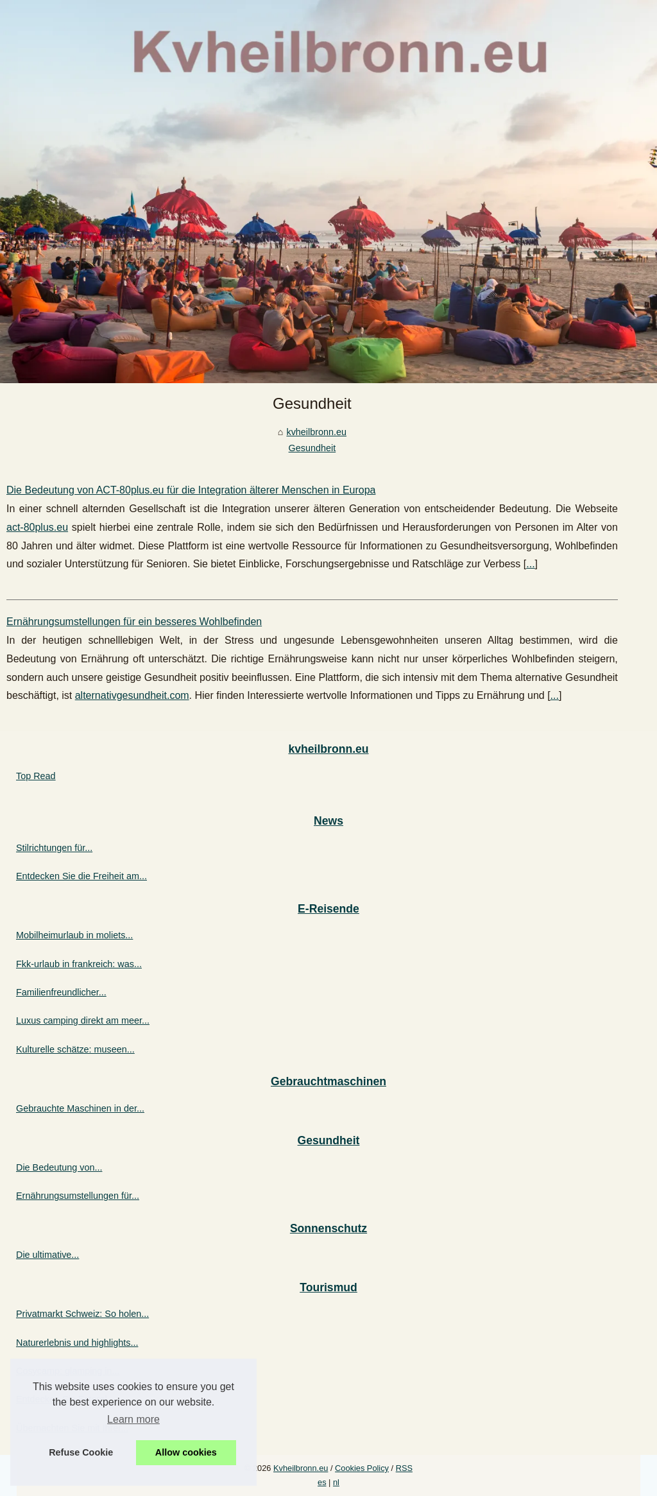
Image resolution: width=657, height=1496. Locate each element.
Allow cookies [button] (186, 1452)
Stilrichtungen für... (54, 848)
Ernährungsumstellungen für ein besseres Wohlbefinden (134, 621)
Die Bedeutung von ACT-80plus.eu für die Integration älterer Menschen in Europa (190, 490)
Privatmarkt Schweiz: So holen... (82, 1314)
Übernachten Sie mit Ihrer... (72, 1428)
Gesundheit (312, 448)
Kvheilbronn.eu (300, 1468)
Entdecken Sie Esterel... (65, 1399)
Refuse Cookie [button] (81, 1452)
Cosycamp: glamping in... (68, 1371)
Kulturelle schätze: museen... (75, 1049)
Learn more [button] (133, 1419)
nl (336, 1482)
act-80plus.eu (37, 527)
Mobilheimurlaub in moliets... (74, 935)
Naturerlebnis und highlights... (77, 1342)
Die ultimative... (47, 1255)
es (322, 1482)
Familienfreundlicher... (61, 992)
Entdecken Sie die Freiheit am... (81, 876)
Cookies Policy (362, 1468)
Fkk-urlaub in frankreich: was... (79, 964)
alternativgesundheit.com (132, 695)
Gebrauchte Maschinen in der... (80, 1108)
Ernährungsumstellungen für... (77, 1196)
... (530, 563)
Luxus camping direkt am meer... (82, 1020)
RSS (404, 1468)
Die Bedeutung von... (59, 1167)
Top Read (36, 776)
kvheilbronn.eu (316, 432)
